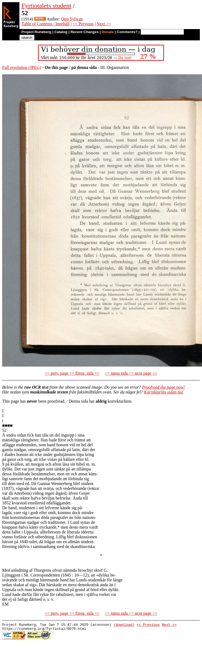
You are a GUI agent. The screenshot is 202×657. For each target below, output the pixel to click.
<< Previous (83, 24)
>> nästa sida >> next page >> (131, 373)
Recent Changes (85, 32)
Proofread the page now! (163, 387)
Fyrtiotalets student (46, 5)
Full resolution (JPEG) (21, 67)
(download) (123, 625)
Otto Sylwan (72, 19)
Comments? (127, 32)
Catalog (61, 32)
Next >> (104, 24)
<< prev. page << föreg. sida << (72, 373)
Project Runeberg (36, 32)
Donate (108, 32)
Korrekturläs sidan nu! (163, 392)
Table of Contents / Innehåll (45, 24)
